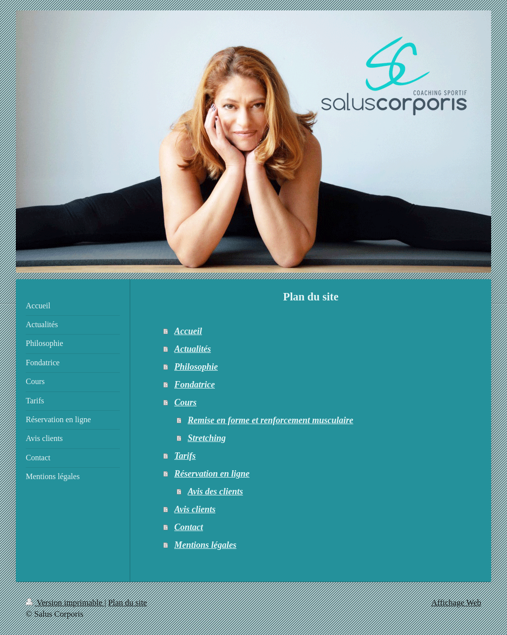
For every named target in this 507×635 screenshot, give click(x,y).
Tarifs (185, 456)
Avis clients (194, 509)
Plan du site (127, 602)
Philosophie (196, 367)
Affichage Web (456, 602)
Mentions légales (205, 545)
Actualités (192, 349)
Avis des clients (215, 491)
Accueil (188, 331)
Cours (185, 402)
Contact (188, 527)
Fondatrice (194, 385)
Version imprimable (65, 602)
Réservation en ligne (212, 474)
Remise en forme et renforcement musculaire (270, 420)
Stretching (207, 438)
